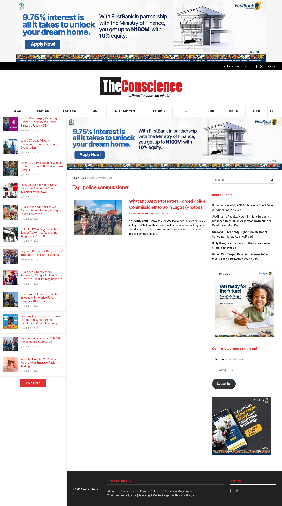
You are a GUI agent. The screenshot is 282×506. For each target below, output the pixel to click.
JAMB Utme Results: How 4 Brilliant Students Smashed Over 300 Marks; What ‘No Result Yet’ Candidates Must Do (241, 221)
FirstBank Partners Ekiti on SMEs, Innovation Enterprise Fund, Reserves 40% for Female (41, 298)
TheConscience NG (143, 213)
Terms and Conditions (178, 491)
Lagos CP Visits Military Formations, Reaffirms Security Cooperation (40, 144)
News (17, 111)
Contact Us (127, 491)
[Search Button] (271, 111)
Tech (256, 111)
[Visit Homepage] (141, 88)
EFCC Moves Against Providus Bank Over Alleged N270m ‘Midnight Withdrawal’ (39, 188)
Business (42, 111)
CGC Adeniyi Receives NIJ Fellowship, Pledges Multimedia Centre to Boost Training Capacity (41, 275)
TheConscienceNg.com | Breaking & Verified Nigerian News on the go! (151, 495)
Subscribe (224, 384)
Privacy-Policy (149, 491)
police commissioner (100, 178)
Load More (33, 383)
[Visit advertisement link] (141, 31)
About (111, 491)
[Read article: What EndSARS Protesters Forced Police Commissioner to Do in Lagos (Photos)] (97, 216)
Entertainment (125, 111)
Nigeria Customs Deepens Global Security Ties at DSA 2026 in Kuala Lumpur (42, 166)
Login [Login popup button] (272, 66)
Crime (94, 111)
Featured (158, 111)
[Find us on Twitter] (261, 66)
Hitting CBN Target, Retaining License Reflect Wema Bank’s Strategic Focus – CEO (39, 122)
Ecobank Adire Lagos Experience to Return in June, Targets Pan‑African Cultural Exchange (41, 320)
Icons (184, 111)
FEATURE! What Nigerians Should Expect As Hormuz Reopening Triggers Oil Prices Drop (41, 233)
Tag (84, 178)
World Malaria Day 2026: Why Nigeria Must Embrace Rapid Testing (38, 363)
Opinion (208, 111)
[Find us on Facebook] (256, 66)
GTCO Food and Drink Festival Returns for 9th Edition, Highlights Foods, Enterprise (41, 210)
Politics (69, 111)
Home (75, 178)
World (233, 111)
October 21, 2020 (166, 213)
